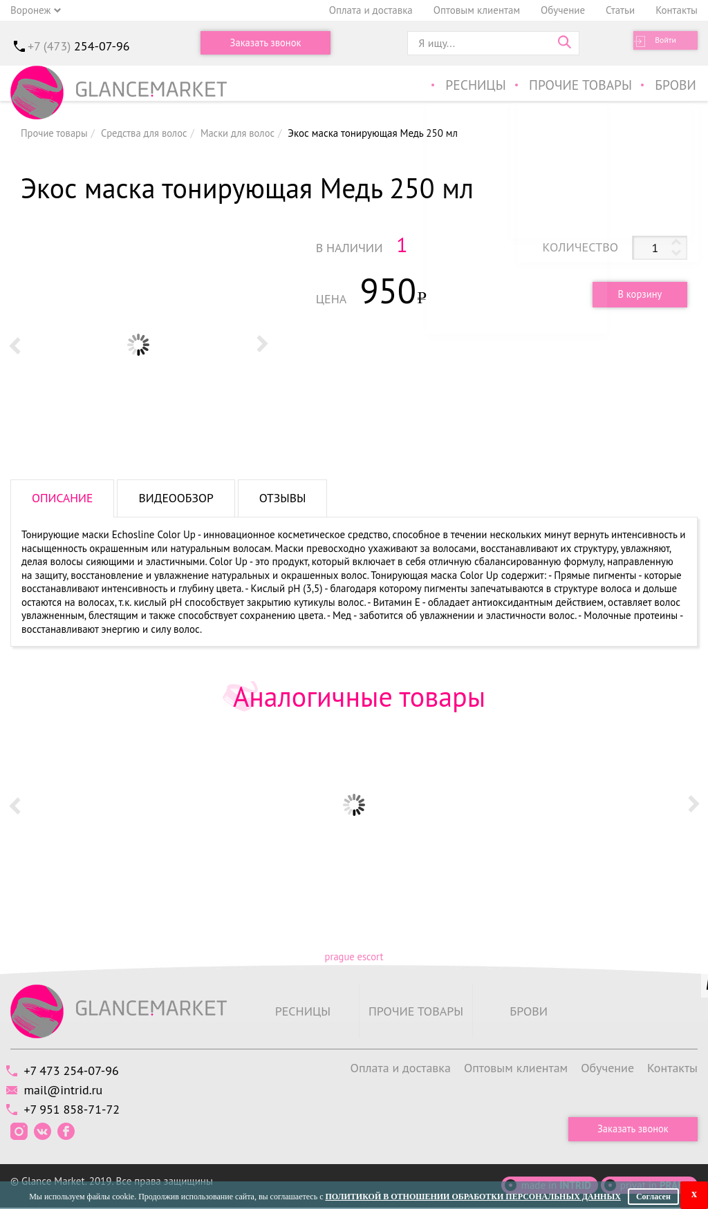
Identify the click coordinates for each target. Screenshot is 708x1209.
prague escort (354, 956)
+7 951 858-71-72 (76, 1110)
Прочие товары (582, 86)
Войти (656, 43)
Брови (676, 86)
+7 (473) (79, 46)
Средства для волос (147, 133)
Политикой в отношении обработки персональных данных (472, 1196)
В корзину (637, 294)
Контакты (676, 10)
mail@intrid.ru (67, 1090)
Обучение (563, 10)
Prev (14, 345)
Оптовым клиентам (477, 10)
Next (262, 345)
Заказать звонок (265, 43)
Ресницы (478, 86)
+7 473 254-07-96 (75, 1071)
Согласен (653, 1196)
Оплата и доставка (371, 10)
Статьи (620, 10)
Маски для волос (243, 133)
